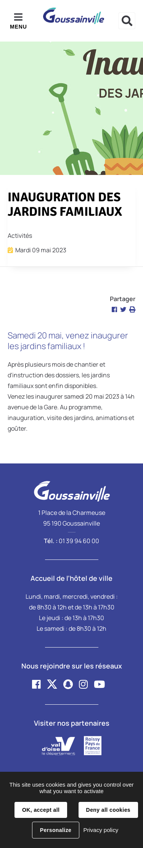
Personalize (55, 830)
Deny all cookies (108, 810)
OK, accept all (40, 810)
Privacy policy (100, 830)
